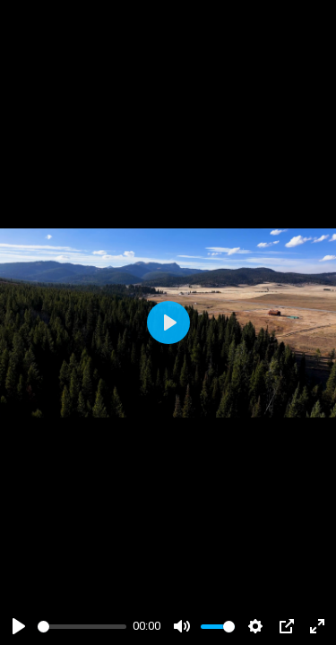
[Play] (18, 626)
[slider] (82, 626)
